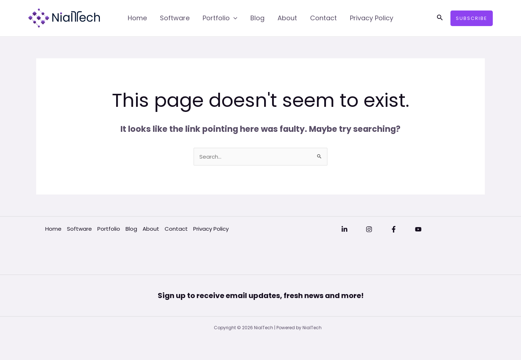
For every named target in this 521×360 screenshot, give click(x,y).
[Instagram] (369, 229)
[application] (233, 18)
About (287, 17)
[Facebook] (393, 229)
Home (137, 17)
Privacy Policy (371, 17)
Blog (257, 17)
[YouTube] (418, 229)
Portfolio (220, 18)
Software (175, 17)
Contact (323, 17)
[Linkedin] (344, 229)
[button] (440, 18)
